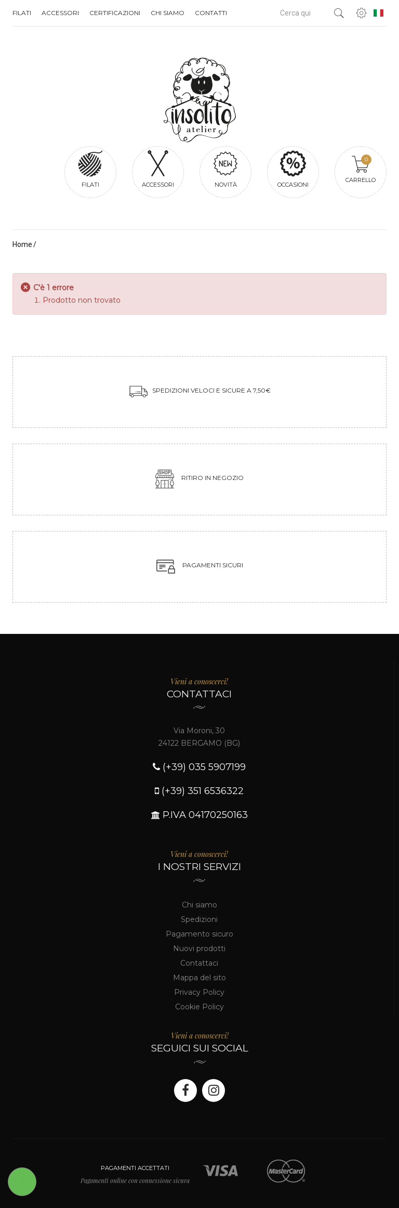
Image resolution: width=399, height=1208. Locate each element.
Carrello (360, 169)
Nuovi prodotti (199, 948)
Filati (21, 13)
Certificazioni (114, 13)
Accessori (60, 13)
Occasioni (293, 168)
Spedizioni (199, 919)
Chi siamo (167, 13)
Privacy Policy (199, 992)
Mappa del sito (199, 977)
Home (22, 244)
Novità (225, 168)
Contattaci (199, 963)
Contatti (211, 13)
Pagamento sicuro (199, 934)
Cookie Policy (199, 1006)
